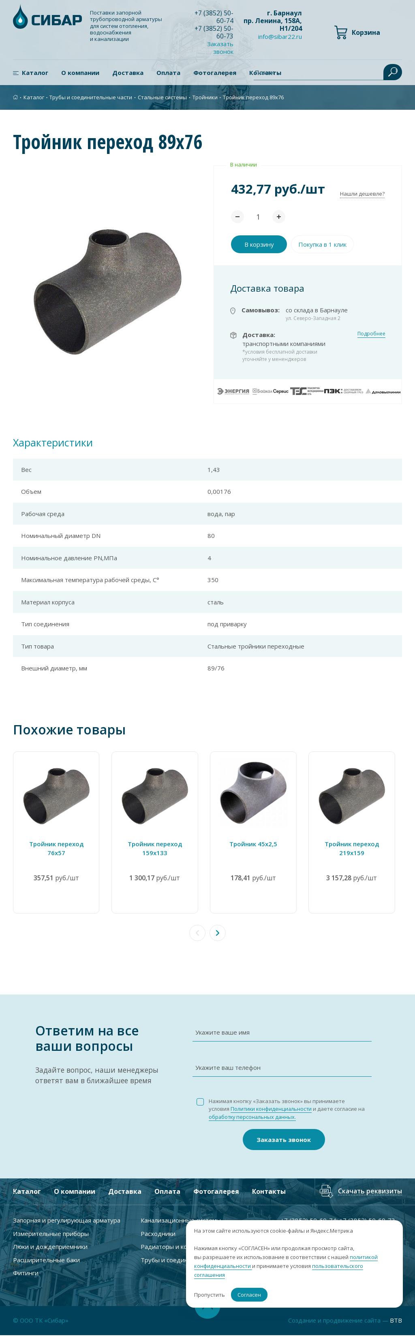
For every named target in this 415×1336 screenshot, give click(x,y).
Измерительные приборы (51, 1234)
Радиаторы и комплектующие (185, 1247)
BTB (396, 1321)
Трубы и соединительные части (90, 97)
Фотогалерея (214, 73)
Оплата (168, 73)
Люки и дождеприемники (50, 1247)
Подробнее (371, 334)
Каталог (35, 73)
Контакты (269, 1191)
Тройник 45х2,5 (258, 844)
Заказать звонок (221, 48)
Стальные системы (162, 97)
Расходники (158, 1234)
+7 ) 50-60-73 (214, 32)
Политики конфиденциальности (272, 1109)
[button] (218, 933)
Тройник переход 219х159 (358, 849)
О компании (80, 73)
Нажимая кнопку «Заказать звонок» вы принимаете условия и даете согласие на (284, 1109)
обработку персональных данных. (261, 1117)
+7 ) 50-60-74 (214, 17)
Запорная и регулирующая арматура (66, 1220)
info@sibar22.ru (280, 37)
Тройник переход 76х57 (57, 844)
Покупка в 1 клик (322, 245)
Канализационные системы (181, 1220)
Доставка (127, 73)
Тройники (205, 97)
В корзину (259, 245)
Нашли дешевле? (362, 194)
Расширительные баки (46, 1260)
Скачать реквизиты (369, 1191)
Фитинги (26, 1273)
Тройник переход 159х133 (157, 849)
